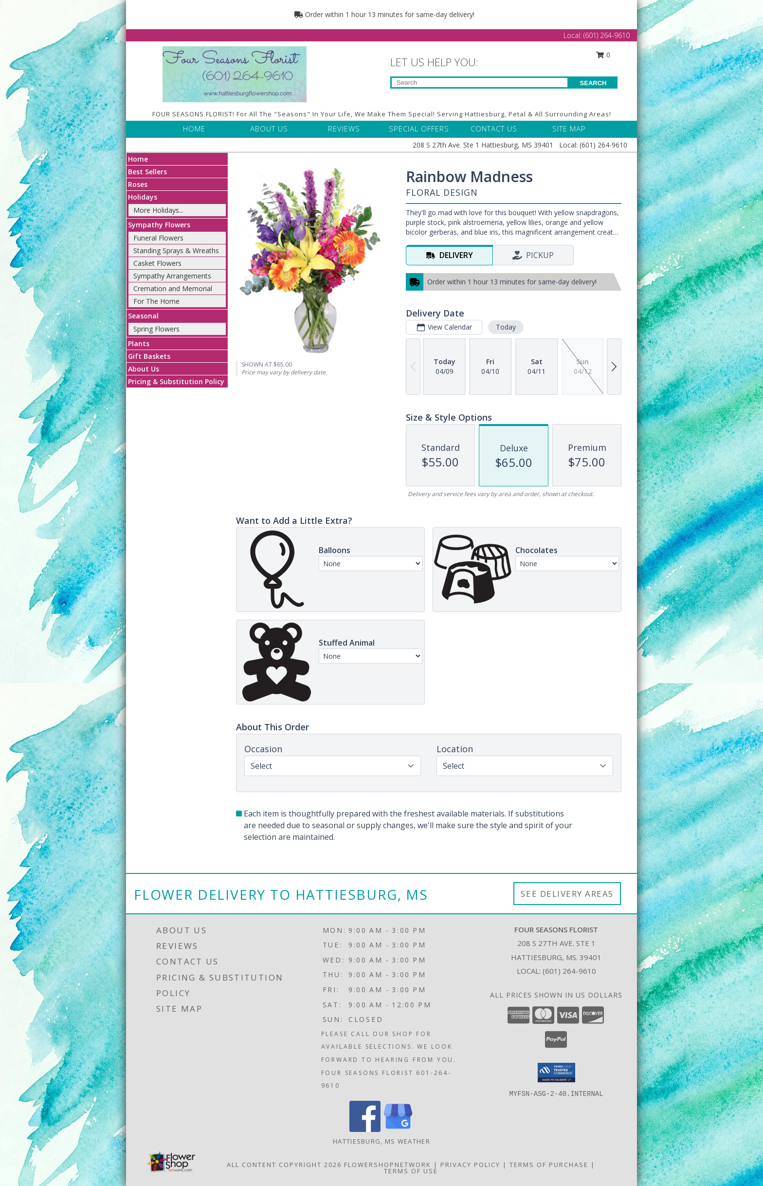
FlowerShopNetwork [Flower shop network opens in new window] (387, 1164)
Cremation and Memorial (172, 288)
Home (138, 159)
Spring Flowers (156, 329)
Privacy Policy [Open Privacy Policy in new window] (470, 1164)
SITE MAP (569, 128)
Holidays (142, 197)
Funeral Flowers (158, 237)
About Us (143, 368)
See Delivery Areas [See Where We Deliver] (567, 893)
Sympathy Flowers (159, 224)
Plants (138, 343)
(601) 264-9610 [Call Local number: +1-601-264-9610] (606, 35)
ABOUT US (269, 128)
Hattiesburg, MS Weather (381, 1141)
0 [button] (603, 54)
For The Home (156, 301)
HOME (194, 128)
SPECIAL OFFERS (419, 128)
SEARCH (593, 83)
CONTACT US (494, 128)
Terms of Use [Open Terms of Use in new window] (411, 1171)
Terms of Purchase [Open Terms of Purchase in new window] (548, 1164)
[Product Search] (479, 82)
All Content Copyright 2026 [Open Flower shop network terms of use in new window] (284, 1164)
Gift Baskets (149, 356)
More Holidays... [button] (158, 210)
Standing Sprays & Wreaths (176, 250)
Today (506, 327)
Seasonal (143, 315)
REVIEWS (344, 128)
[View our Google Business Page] (398, 1129)
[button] (556, 1072)
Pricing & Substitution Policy (176, 381)
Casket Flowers (157, 263)
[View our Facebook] (365, 1129)
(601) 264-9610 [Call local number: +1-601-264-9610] (569, 971)
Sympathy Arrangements (172, 275)
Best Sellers (147, 171)
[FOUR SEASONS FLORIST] (235, 73)
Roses (137, 184)
